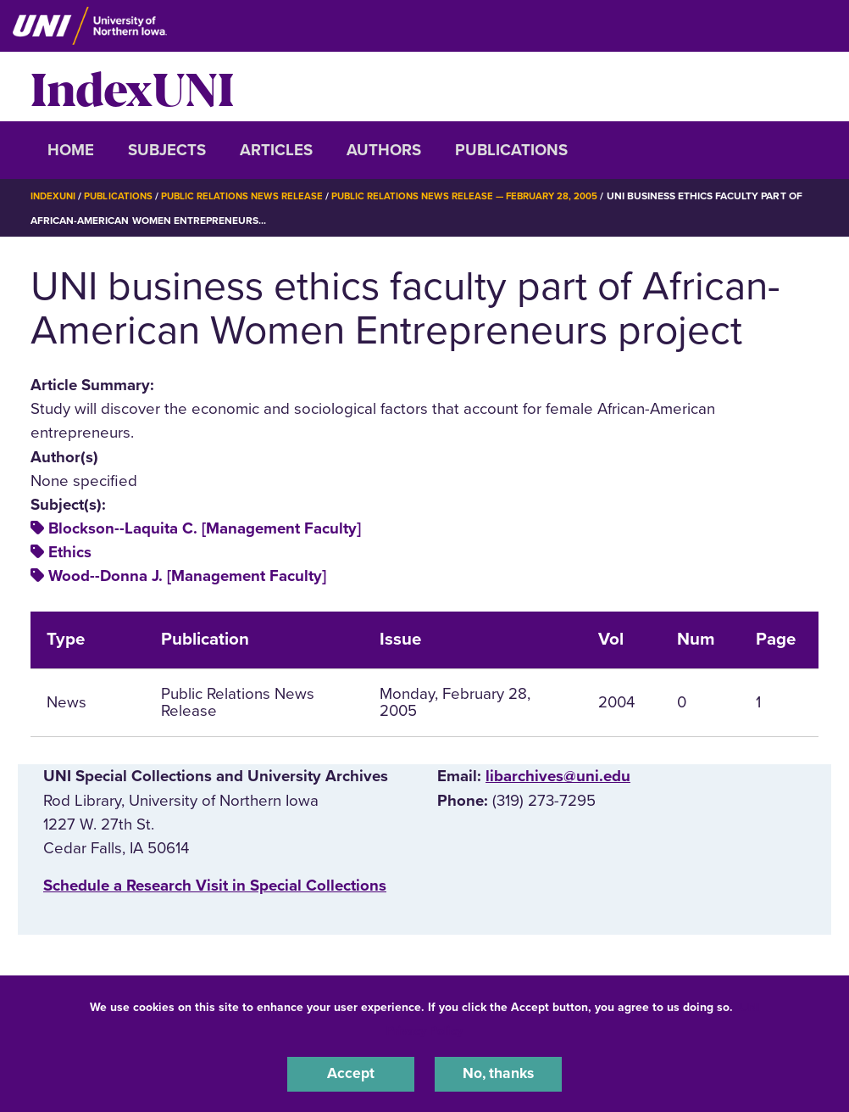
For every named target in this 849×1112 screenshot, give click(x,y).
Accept (350, 1073)
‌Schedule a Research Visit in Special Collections (214, 885)
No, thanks (498, 1073)
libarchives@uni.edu (558, 776)
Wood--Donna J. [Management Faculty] (187, 576)
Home (70, 150)
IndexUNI (132, 86)
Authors (384, 150)
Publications (511, 150)
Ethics (70, 552)
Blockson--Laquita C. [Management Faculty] (204, 527)
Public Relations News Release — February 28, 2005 (482, 196)
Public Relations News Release (251, 196)
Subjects (167, 150)
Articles (276, 150)
